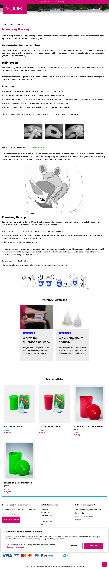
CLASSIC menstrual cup (50, 426)
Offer (67, 2)
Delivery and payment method (88, 509)
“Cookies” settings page (15, 547)
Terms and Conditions (84, 516)
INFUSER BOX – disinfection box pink (88, 427)
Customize (73, 546)
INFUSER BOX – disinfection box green (18, 484)
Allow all (93, 546)
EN (81, 9)
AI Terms (78, 520)
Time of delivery (81, 513)
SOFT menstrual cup (13, 426)
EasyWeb (32, 566)
